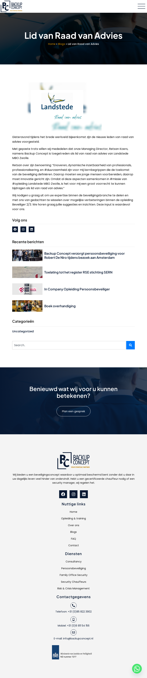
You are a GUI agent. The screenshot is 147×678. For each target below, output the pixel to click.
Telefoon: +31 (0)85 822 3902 (73, 611)
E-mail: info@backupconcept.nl (73, 638)
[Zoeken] (130, 345)
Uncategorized (23, 331)
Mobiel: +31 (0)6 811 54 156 (73, 625)
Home (51, 44)
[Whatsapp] (137, 669)
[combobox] (69, 345)
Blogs (61, 44)
